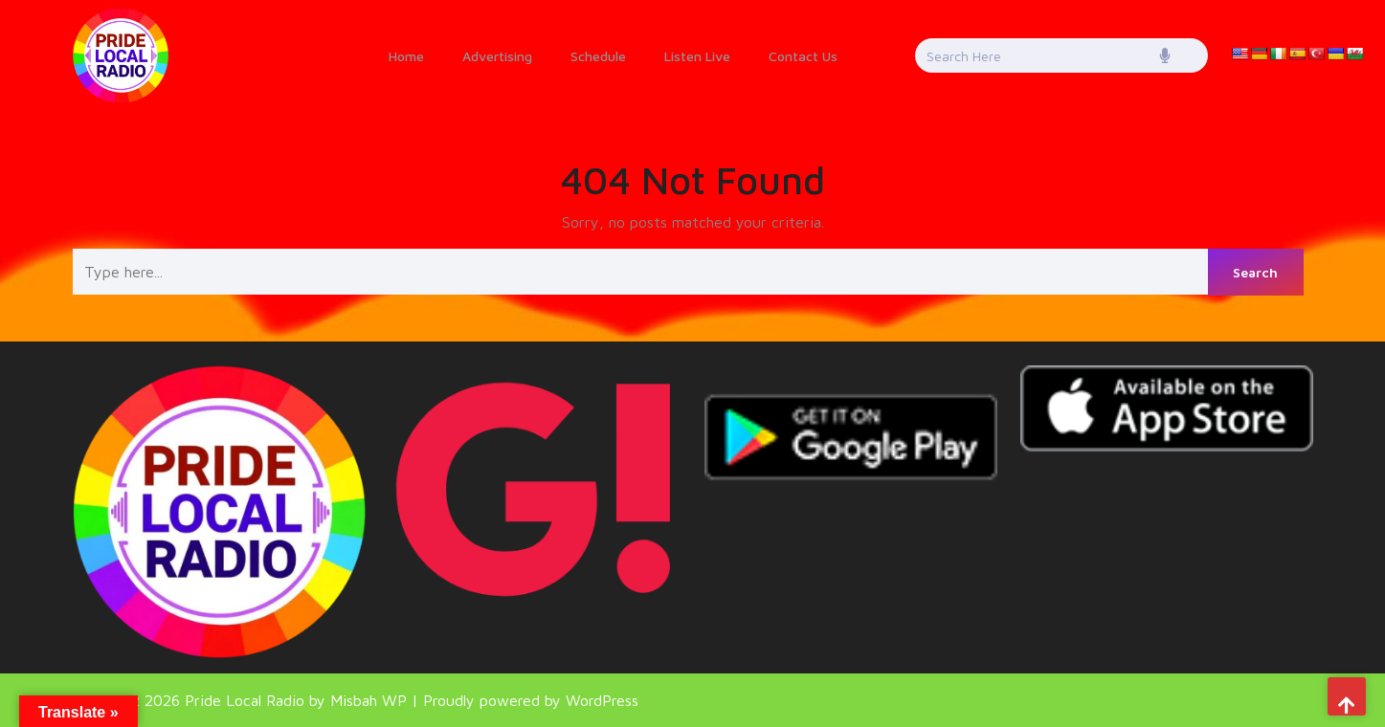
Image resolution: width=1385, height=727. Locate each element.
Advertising (497, 56)
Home (406, 56)
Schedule (598, 56)
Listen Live (697, 56)
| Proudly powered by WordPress (525, 700)
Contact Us (803, 56)
